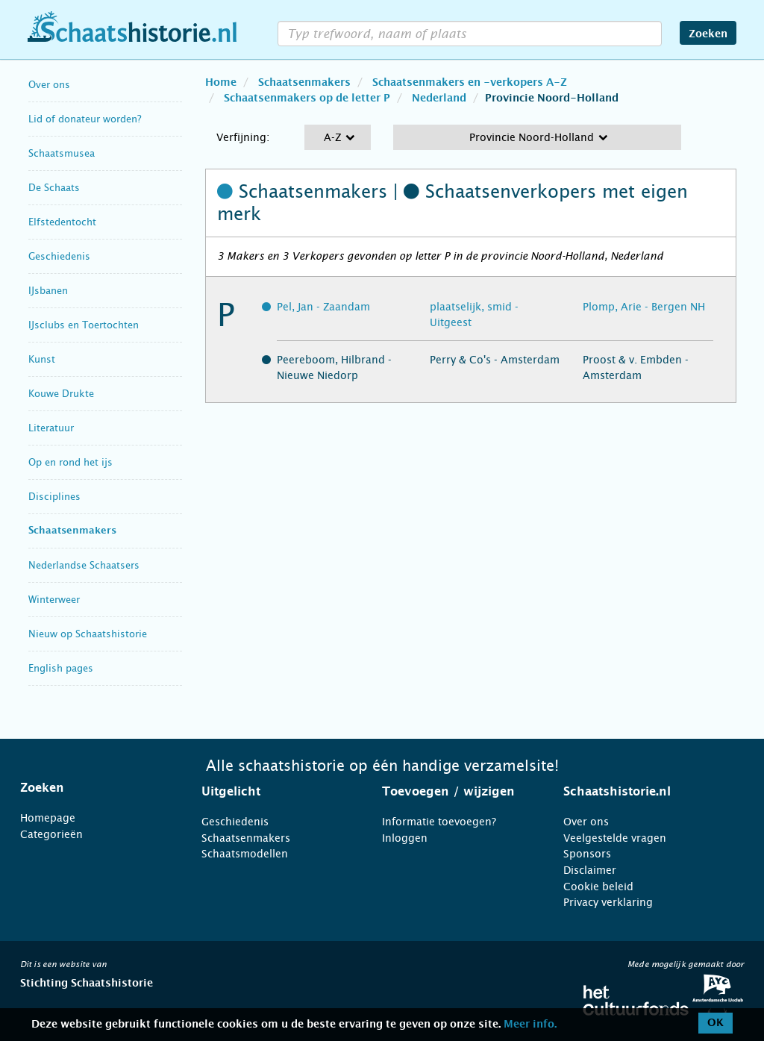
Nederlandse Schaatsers (84, 565)
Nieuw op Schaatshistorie (87, 634)
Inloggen (405, 838)
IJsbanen (48, 290)
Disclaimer (589, 870)
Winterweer (54, 599)
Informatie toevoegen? (439, 822)
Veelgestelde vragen (614, 838)
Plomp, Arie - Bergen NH (644, 307)
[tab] (92, 788)
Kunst (41, 359)
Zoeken (708, 34)
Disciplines (54, 496)
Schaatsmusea (61, 153)
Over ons (49, 84)
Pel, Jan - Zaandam (323, 307)
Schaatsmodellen (244, 854)
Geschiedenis (59, 256)
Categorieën (51, 834)
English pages (60, 668)
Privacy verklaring (608, 902)
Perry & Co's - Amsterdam (495, 360)
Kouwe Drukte (61, 393)
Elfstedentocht (62, 222)
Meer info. (530, 1024)
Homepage (47, 818)
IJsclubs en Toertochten (83, 325)
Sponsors (587, 854)
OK (715, 1023)
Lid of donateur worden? (84, 119)
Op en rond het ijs (70, 462)
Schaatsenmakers (72, 531)
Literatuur (51, 428)
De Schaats (54, 187)
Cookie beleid (598, 886)
